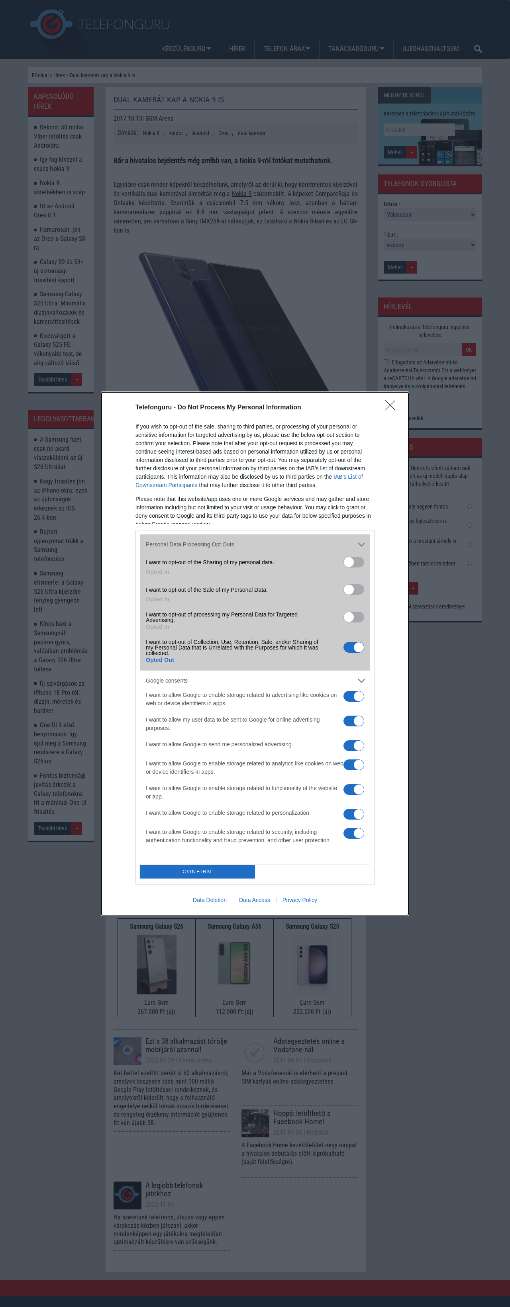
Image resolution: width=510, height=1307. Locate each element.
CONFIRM (197, 872)
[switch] (353, 562)
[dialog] (255, 653)
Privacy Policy (299, 900)
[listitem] (255, 544)
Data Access (254, 900)
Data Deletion (210, 900)
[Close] (392, 407)
